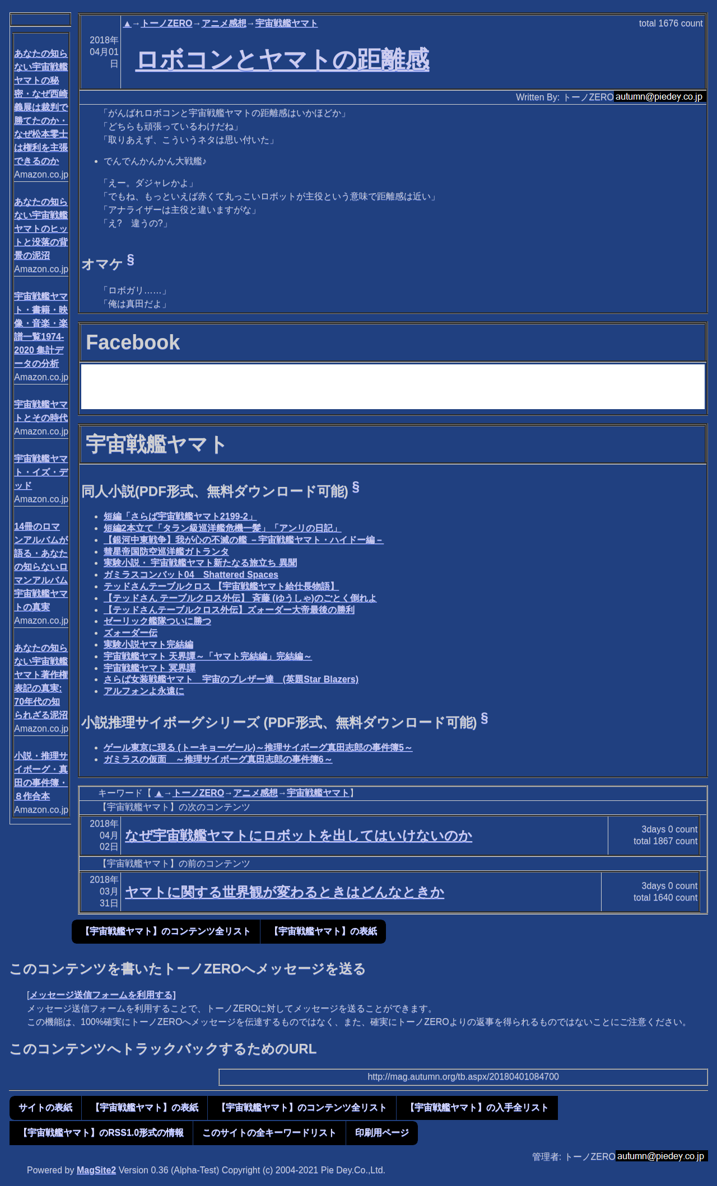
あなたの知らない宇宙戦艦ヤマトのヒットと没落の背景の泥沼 (41, 228)
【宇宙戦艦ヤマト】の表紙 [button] (323, 931)
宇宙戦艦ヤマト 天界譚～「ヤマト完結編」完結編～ (208, 656)
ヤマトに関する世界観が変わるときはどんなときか (284, 891)
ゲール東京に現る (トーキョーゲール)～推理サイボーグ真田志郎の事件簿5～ (258, 747)
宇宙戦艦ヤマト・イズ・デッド (41, 472)
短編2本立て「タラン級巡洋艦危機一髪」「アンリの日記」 (223, 528)
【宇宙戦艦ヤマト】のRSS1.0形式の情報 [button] (101, 1132)
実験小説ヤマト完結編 (148, 644)
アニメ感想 (224, 23)
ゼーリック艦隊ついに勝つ (157, 621)
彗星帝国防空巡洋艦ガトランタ (166, 551)
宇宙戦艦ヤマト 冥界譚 (149, 668)
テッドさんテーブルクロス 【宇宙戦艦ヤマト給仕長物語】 (221, 586)
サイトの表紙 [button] (45, 1107)
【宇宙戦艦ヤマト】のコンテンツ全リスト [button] (166, 931)
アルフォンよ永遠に (144, 691)
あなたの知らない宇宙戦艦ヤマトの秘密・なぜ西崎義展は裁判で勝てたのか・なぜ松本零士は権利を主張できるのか (41, 107)
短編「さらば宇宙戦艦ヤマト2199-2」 (180, 516)
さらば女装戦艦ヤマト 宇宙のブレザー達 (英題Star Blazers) (231, 679)
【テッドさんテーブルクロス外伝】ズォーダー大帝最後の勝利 (229, 610)
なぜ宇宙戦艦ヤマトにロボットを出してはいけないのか (298, 835)
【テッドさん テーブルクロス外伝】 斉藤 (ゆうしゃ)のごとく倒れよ (240, 598)
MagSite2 (96, 1170)
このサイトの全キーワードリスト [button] (269, 1132)
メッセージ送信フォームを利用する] (102, 995)
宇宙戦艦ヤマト (286, 23)
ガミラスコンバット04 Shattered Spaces (191, 574)
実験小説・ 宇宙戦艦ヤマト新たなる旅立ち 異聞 (200, 563)
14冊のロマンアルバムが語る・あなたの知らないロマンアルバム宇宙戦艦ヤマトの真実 (41, 567)
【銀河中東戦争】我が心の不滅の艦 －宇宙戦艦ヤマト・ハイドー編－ (244, 540)
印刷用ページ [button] (382, 1132)
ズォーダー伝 (130, 632)
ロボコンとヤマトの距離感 (282, 59)
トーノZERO (166, 23)
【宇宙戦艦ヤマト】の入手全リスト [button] (477, 1107)
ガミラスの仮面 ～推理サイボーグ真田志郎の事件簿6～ (218, 759)
